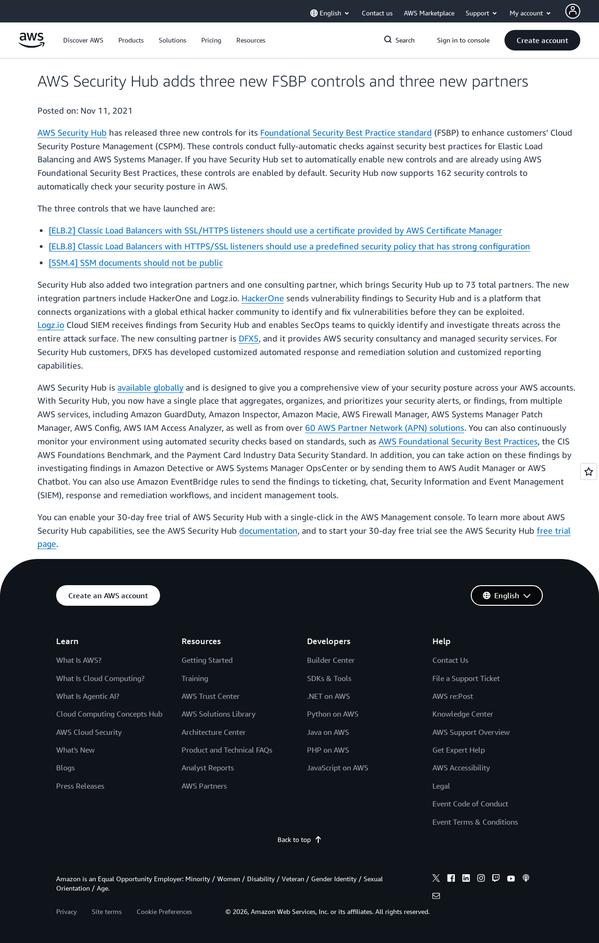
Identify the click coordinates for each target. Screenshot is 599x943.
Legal (441, 786)
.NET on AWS (328, 696)
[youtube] (511, 879)
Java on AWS (328, 732)
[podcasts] (526, 879)
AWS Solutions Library (219, 713)
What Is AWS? (79, 660)
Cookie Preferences (164, 911)
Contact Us (450, 660)
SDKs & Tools (329, 678)
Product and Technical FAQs (227, 749)
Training (195, 678)
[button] (83, 40)
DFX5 (249, 338)
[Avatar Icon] (572, 11)
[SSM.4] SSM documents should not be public (136, 262)
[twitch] (496, 879)
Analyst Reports (208, 767)
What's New (75, 749)
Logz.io (50, 324)
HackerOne (262, 298)
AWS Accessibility (461, 767)
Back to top (300, 839)
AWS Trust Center (211, 696)
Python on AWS (332, 713)
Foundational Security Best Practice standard (346, 132)
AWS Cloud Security (89, 732)
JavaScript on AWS (337, 767)
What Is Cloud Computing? (100, 678)
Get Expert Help (458, 749)
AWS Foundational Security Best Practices (458, 441)
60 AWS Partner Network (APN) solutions (384, 427)
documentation (268, 530)
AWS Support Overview (471, 732)
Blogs (65, 767)
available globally (150, 387)
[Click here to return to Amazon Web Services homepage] (31, 45)
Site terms (107, 911)
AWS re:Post (452, 696)
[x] (436, 879)
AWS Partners (204, 786)
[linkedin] (466, 879)
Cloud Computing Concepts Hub (109, 713)
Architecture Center (214, 732)
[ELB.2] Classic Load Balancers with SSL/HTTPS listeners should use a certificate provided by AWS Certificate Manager (275, 230)
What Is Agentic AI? (87, 696)
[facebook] (451, 879)
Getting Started (207, 660)
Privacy (66, 911)
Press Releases (80, 786)
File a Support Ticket (466, 678)
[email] (436, 897)
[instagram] (481, 879)
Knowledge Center (462, 713)
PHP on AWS (328, 749)
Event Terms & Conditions (475, 822)
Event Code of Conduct (470, 803)
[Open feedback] (588, 471)
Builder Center (331, 660)
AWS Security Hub (72, 132)
